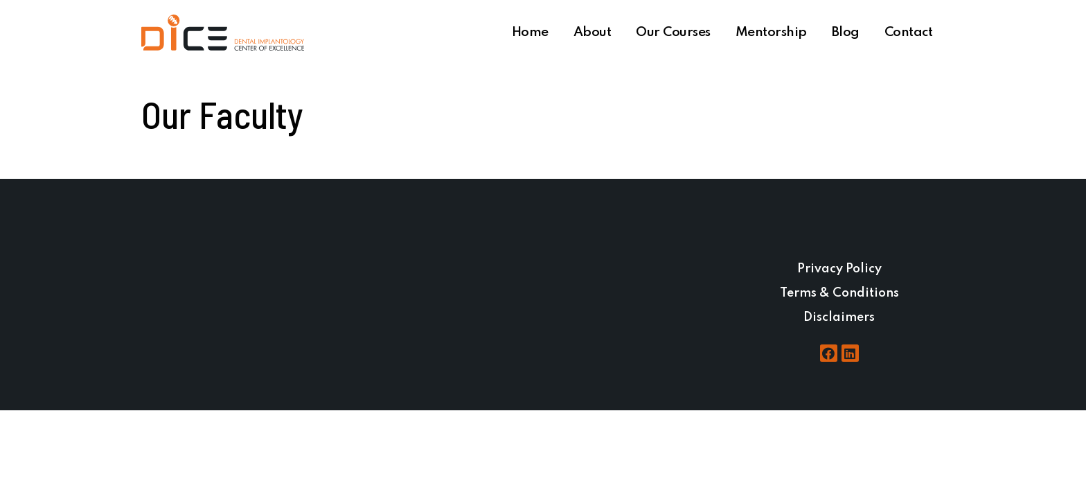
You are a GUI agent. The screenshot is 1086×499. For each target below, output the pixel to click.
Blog (846, 32)
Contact (908, 32)
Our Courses (673, 32)
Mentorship (771, 32)
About (592, 32)
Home (530, 32)
